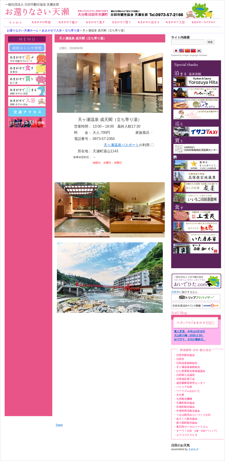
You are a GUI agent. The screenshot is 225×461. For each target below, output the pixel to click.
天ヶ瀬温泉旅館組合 (188, 367)
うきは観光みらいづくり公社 (193, 414)
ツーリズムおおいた (188, 390)
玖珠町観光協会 (185, 406)
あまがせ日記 (195, 323)
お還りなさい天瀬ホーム (22, 30)
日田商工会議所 (185, 375)
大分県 (180, 394)
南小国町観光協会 (186, 422)
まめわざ (193, 449)
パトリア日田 (184, 386)
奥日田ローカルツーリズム (192, 426)
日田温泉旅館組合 (186, 363)
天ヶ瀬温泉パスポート (121, 145)
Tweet (59, 425)
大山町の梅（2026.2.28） (189, 335)
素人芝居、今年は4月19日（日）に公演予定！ (189, 331)
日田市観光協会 (185, 355)
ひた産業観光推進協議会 (190, 371)
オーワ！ (196, 430)
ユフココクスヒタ (186, 434)
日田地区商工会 (185, 379)
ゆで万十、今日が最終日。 (190, 339)
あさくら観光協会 (186, 418)
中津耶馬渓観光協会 (188, 410)
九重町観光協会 (185, 402)
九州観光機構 (184, 398)
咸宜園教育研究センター (190, 382)
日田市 (175, 292)
